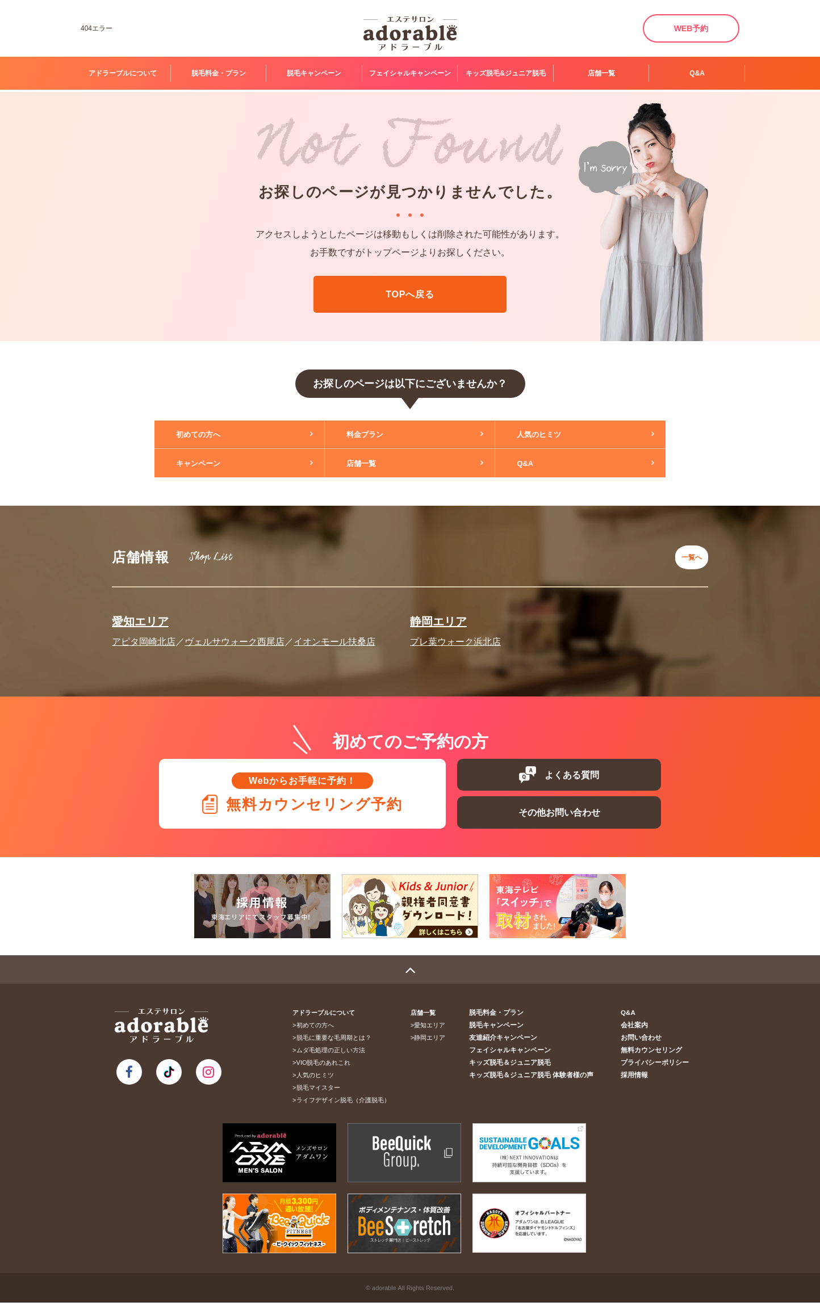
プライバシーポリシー (657, 1066)
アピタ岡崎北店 (143, 635)
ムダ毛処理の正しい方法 (334, 1053)
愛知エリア (140, 614)
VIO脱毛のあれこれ (327, 1066)
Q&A (697, 73)
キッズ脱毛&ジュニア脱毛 (506, 73)
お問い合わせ (644, 1041)
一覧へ (688, 553)
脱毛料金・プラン (218, 73)
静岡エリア (438, 614)
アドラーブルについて (123, 73)
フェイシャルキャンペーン (410, 73)
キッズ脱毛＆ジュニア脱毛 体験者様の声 (541, 1078)
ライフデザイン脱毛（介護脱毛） (347, 1103)
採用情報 (638, 1078)
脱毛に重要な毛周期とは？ (337, 1041)
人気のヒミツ (547, 434)
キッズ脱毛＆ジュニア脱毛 (521, 1066)
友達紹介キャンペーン (515, 1041)
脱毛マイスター (322, 1090)
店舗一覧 (601, 73)
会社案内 (638, 1028)
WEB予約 (691, 28)
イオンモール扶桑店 (334, 635)
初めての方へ (207, 434)
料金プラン (373, 434)
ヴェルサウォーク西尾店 (235, 635)
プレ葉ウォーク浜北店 (455, 635)
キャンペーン (207, 463)
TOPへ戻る (410, 294)
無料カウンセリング (654, 1053)
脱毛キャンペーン (314, 73)
